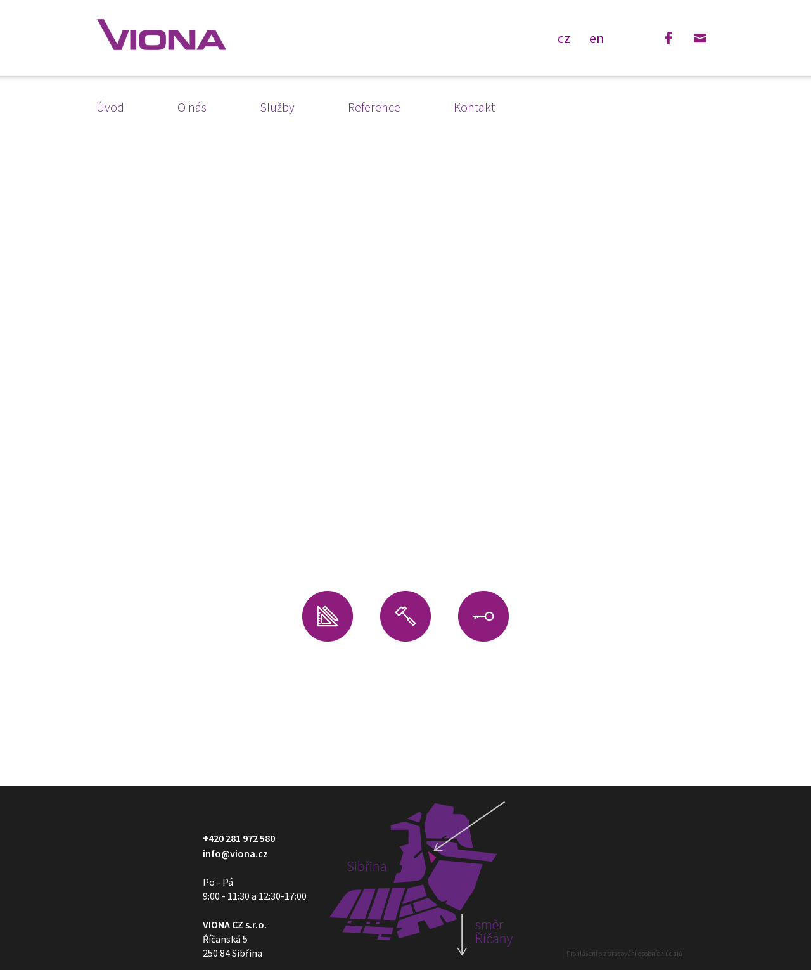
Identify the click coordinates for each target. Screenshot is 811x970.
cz (564, 37)
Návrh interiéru (328, 672)
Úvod (110, 107)
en (596, 37)
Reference (374, 107)
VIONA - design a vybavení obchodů (161, 35)
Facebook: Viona (668, 38)
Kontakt (474, 107)
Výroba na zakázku (484, 672)
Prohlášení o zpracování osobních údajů (624, 953)
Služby (277, 107)
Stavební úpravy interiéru (405, 667)
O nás (192, 107)
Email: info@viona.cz (700, 38)
